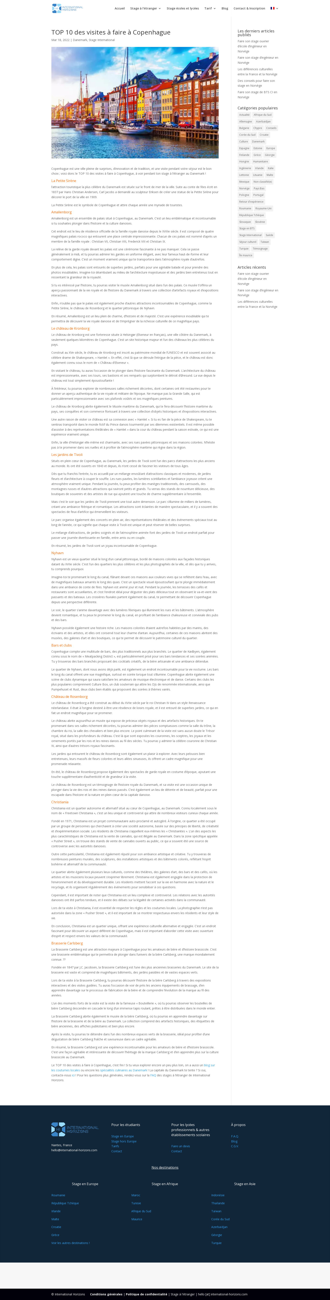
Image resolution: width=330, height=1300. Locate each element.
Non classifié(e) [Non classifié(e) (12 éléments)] (263, 181)
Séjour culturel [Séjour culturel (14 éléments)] (247, 242)
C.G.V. (235, 1146)
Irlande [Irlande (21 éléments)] (259, 168)
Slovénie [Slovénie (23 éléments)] (260, 222)
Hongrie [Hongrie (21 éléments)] (244, 161)
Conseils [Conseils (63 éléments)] (271, 128)
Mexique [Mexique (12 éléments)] (244, 181)
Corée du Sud (220, 1219)
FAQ (153, 1075)
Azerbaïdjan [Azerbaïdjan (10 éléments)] (263, 121)
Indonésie (218, 1195)
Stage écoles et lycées (183, 8)
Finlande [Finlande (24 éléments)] (244, 155)
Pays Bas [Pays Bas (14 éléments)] (259, 188)
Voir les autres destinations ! (70, 1243)
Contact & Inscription (249, 8)
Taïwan (216, 1211)
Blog (225, 8)
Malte (55, 1219)
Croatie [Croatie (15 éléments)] (264, 135)
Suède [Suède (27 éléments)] (269, 235)
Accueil (120, 8)
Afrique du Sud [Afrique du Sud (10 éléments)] (262, 115)
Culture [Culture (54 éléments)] (243, 141)
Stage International (102, 40)
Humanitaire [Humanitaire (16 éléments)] (260, 161)
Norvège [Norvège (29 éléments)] (244, 188)
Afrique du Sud (141, 1211)
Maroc (135, 1195)
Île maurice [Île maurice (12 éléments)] (245, 255)
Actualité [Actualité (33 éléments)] (244, 115)
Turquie (216, 1243)
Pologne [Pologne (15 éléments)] (244, 195)
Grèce (55, 1235)
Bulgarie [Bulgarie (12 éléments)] (244, 128)
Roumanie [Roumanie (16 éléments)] (245, 208)
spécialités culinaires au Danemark (124, 1070)
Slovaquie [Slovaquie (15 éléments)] (245, 222)
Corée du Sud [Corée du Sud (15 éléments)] (247, 135)
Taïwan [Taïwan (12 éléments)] (265, 242)
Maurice (136, 1219)
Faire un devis (180, 1146)
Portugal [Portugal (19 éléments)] (258, 195)
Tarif (208, 8)
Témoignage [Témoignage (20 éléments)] (260, 248)
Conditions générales (106, 1294)
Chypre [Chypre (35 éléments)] (257, 128)
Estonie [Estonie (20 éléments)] (258, 148)
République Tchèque (65, 1203)
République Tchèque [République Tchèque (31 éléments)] (251, 215)
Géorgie (216, 1235)
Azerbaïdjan (219, 1227)
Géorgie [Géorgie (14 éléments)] (270, 155)
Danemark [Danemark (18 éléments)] (258, 141)
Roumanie (58, 1195)
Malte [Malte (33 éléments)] (270, 175)
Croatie (56, 1227)
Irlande (56, 1211)
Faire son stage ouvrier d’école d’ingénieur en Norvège (253, 46)
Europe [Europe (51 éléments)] (270, 148)
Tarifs (115, 1146)
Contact (116, 1151)
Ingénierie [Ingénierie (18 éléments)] (245, 168)
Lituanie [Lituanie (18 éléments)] (257, 175)
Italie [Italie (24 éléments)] (271, 168)
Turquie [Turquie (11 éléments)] (244, 248)
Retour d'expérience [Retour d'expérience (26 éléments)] (251, 201)
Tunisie (136, 1203)
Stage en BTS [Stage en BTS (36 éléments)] (246, 228)
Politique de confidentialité (146, 1294)
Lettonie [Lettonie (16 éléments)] (244, 175)
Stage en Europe (122, 1136)
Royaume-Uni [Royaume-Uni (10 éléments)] (263, 208)
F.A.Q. (235, 1136)
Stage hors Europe (124, 1141)
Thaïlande (218, 1203)
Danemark (80, 40)
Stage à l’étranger (143, 8)
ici (73, 1075)
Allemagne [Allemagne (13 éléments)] (245, 121)
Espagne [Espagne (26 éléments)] (244, 148)
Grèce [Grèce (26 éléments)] (257, 155)
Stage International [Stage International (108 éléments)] (250, 235)
